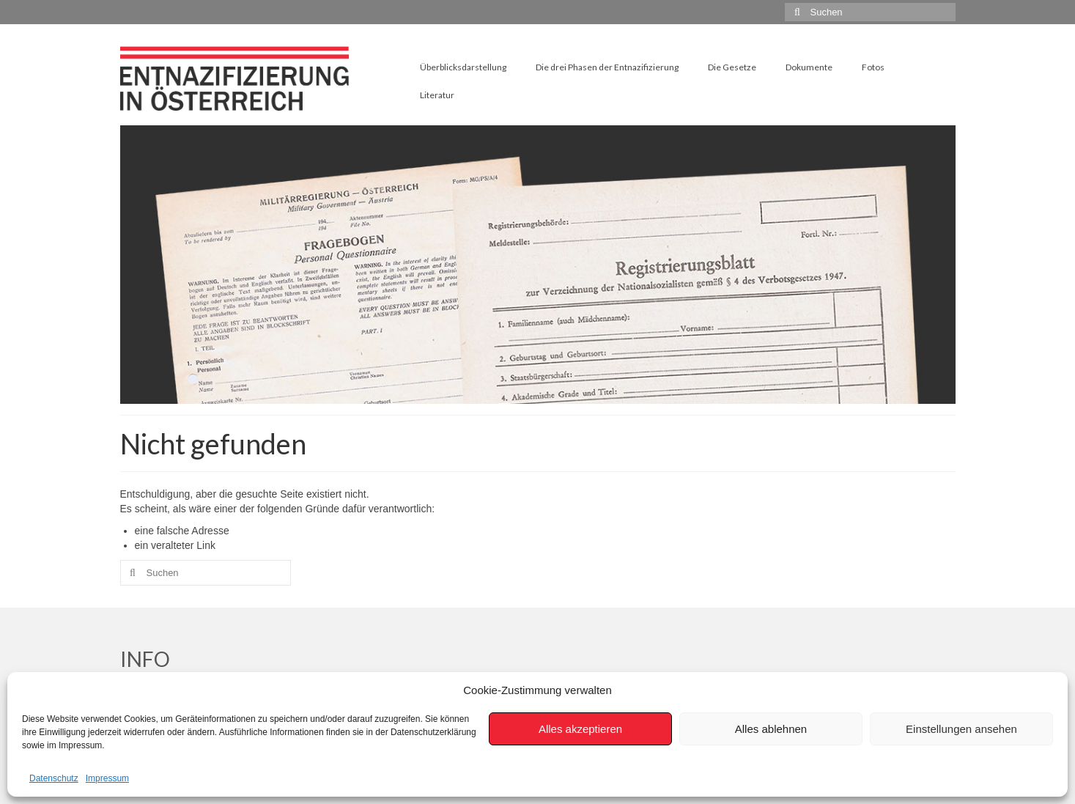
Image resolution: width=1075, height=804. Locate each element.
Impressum (107, 778)
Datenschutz (53, 778)
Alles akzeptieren (580, 729)
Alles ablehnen (771, 729)
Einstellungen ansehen (961, 729)
